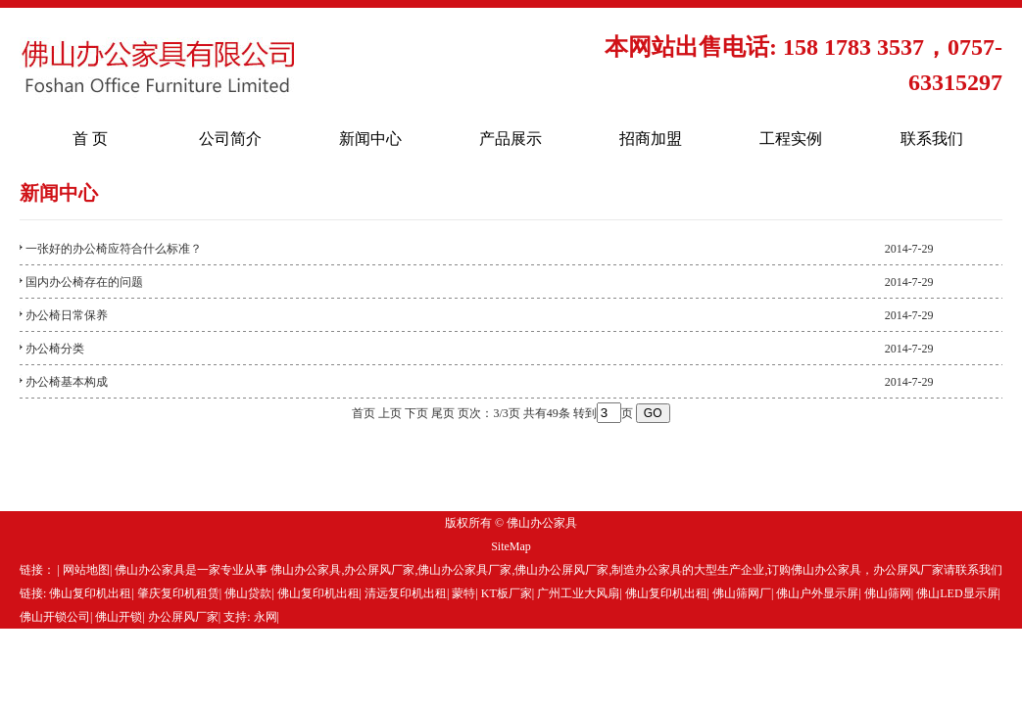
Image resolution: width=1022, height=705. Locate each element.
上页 (390, 413)
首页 (363, 413)
